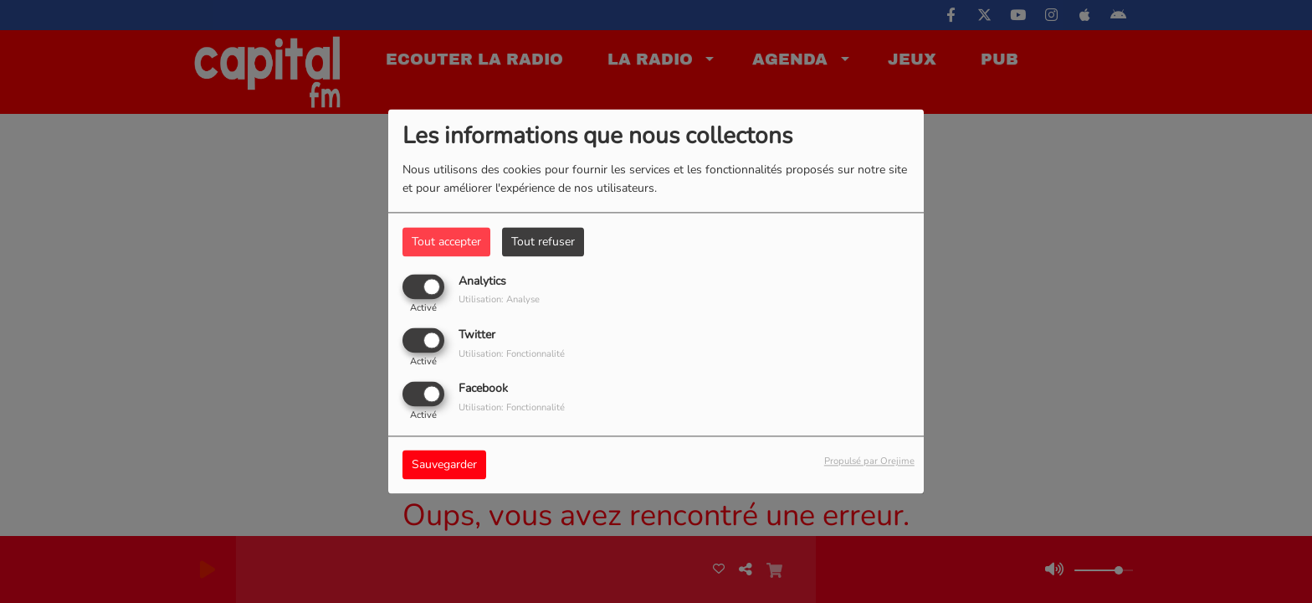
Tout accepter (446, 242)
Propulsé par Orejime (869, 462)
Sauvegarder (444, 465)
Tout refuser (543, 242)
